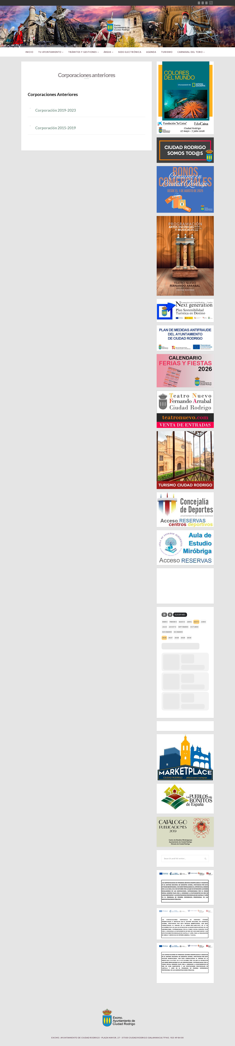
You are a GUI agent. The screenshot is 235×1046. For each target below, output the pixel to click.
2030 (189, 638)
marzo (182, 622)
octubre (194, 627)
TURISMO (166, 52)
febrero (173, 622)
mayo (196, 622)
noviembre (167, 632)
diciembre (178, 632)
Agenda (151, 52)
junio (203, 622)
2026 (164, 638)
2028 (177, 638)
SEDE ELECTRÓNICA (129, 52)
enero (164, 622)
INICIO (29, 52)
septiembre (183, 627)
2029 (183, 638)
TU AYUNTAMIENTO (49, 52)
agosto (172, 627)
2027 (170, 638)
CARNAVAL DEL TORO (190, 52)
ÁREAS (107, 52)
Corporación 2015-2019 (55, 128)
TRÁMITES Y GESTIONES (82, 52)
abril (189, 622)
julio (164, 627)
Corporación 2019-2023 (55, 110)
